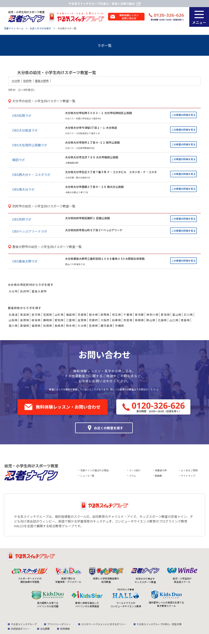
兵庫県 (116, 320)
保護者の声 (161, 470)
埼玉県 (116, 315)
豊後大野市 (42, 81)
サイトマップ (188, 475)
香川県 (13, 326)
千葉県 (127, 315)
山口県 (173, 320)
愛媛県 (24, 326)
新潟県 (165, 315)
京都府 (93, 320)
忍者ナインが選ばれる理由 (94, 470)
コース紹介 (135, 470)
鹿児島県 (107, 326)
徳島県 (185, 320)
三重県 (70, 320)
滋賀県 (82, 320)
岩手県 (36, 315)
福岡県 (36, 326)
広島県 (162, 320)
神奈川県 (152, 315)
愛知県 (59, 320)
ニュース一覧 (87, 475)
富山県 (176, 315)
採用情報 (65, 628)
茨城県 (82, 315)
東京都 (139, 315)
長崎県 (59, 326)
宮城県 (47, 315)
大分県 (82, 326)
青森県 (24, 315)
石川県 (188, 315)
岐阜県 (36, 320)
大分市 (16, 81)
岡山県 (150, 320)
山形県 (59, 315)
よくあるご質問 (189, 470)
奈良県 (127, 320)
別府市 (27, 81)
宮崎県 (93, 326)
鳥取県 (139, 320)
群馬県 (105, 315)
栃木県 (93, 315)
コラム (132, 475)
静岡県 (47, 320)
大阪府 (105, 320)
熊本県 (70, 326)
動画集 (158, 475)
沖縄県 (119, 326)
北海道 (13, 315)
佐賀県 (47, 326)
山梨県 (13, 320)
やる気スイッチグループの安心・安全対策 (159, 624)
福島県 (70, 315)
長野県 (24, 320)
